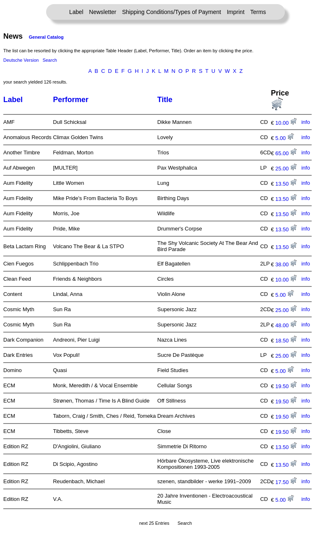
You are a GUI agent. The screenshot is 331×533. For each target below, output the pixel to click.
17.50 (286, 482)
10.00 (286, 123)
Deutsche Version (21, 60)
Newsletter (102, 12)
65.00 (286, 153)
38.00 (286, 264)
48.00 (286, 325)
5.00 (284, 138)
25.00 (286, 168)
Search (49, 60)
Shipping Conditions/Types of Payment (171, 12)
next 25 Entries (154, 523)
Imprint (236, 12)
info (305, 122)
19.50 (286, 386)
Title (164, 99)
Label (76, 12)
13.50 (286, 184)
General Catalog (46, 37)
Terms (258, 12)
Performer (71, 99)
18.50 (286, 340)
